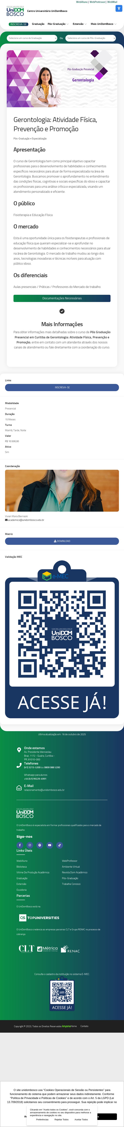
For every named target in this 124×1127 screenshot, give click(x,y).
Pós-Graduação (56, 23)
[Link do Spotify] (40, 845)
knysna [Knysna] (66, 1026)
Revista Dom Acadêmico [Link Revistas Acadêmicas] (74, 872)
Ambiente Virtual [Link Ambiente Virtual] (71, 866)
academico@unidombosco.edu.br (24, 520)
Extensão (78, 23)
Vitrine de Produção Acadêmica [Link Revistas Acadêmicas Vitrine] (33, 872)
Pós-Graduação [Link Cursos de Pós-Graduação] (70, 878)
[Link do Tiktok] (59, 845)
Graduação (38, 23)
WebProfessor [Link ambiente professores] (69, 860)
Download (62, 541)
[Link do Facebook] (20, 845)
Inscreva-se (18, 24)
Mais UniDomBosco (102, 23)
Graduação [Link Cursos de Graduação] (22, 878)
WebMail (112, 2)
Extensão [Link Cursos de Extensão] (21, 884)
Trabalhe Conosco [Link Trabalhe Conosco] (71, 884)
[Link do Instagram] (30, 845)
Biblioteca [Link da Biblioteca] (22, 866)
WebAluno (81, 2)
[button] (119, 8)
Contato (84, 1026)
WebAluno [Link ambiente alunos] (22, 860)
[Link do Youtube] (50, 845)
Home (74, 1026)
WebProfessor (97, 2)
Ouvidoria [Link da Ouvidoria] (21, 889)
